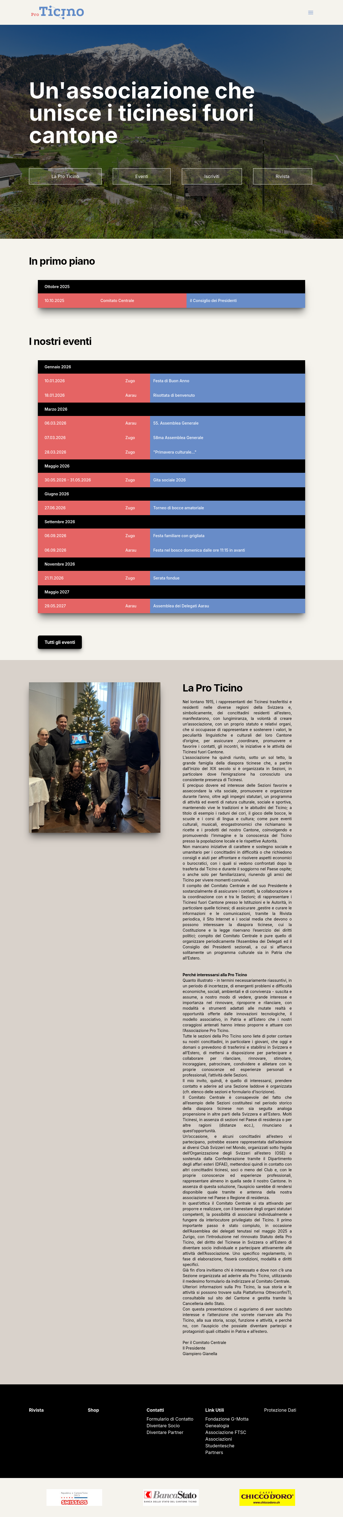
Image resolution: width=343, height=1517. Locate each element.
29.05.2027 (55, 605)
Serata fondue (166, 578)
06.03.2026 (55, 423)
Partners (214, 1452)
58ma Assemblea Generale (178, 437)
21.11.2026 (54, 578)
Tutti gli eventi (60, 642)
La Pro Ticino (65, 176)
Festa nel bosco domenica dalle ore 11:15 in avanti (199, 550)
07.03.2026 (55, 437)
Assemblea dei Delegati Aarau (181, 605)
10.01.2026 (55, 380)
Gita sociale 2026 (169, 480)
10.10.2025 (54, 300)
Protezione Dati (280, 1410)
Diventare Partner (164, 1432)
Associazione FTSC (225, 1432)
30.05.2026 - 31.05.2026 (68, 480)
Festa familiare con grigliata (179, 535)
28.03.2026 (55, 452)
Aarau (130, 395)
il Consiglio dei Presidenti (213, 300)
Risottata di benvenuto (174, 395)
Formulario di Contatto (169, 1419)
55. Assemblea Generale (176, 423)
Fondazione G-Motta (227, 1419)
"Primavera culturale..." (175, 452)
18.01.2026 (55, 395)
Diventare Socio (163, 1425)
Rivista (283, 176)
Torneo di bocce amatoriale (178, 507)
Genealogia (217, 1425)
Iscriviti (211, 176)
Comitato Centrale (117, 300)
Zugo (130, 380)
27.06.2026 (55, 507)
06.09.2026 (55, 535)
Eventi (141, 176)
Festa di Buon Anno (171, 380)
